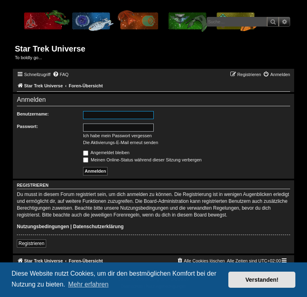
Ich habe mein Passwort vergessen (117, 135)
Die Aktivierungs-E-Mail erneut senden (120, 142)
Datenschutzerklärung (98, 226)
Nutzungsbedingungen (43, 226)
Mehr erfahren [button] (88, 284)
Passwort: (27, 126)
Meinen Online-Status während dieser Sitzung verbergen (142, 159)
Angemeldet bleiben (106, 152)
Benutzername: (33, 113)
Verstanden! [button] (262, 279)
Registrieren (31, 243)
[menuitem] (61, 74)
